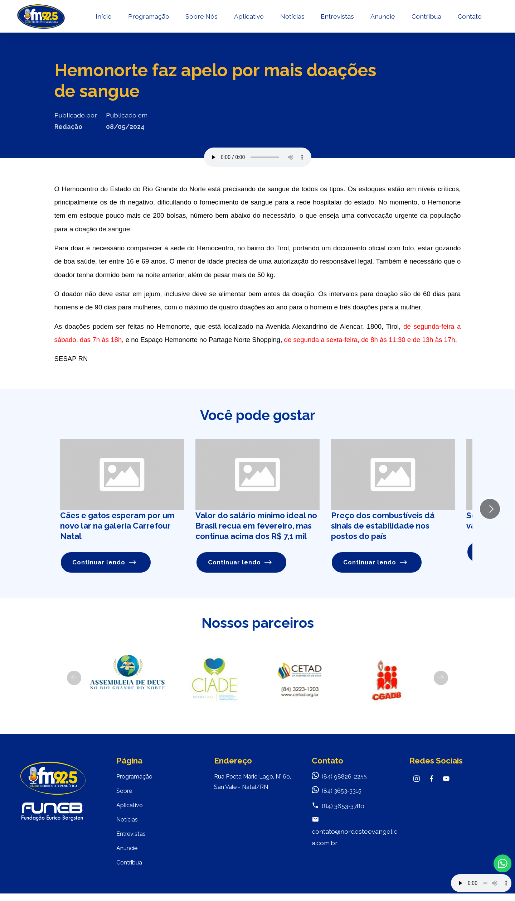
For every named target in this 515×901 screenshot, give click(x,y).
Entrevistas (339, 20)
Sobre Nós (203, 20)
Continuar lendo (105, 563)
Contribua (428, 20)
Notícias (294, 20)
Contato (472, 20)
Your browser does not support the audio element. (481, 883)
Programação (150, 20)
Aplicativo (251, 20)
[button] (74, 678)
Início (105, 20)
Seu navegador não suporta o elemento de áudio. (257, 157)
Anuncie (384, 20)
